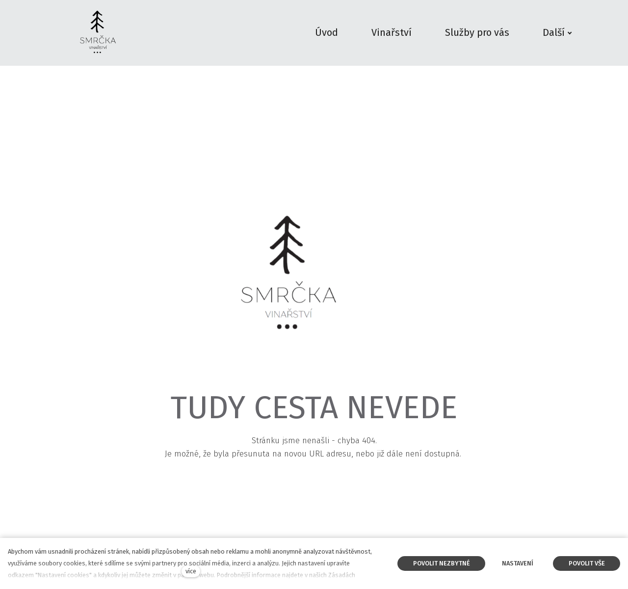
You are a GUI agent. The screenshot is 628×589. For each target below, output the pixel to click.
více (190, 571)
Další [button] (557, 32)
